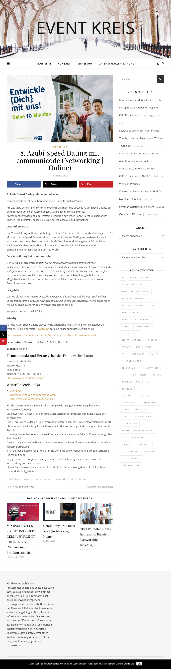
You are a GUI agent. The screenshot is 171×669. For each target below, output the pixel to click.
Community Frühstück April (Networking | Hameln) (59, 531)
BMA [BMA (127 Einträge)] (152, 305)
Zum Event (16, 390)
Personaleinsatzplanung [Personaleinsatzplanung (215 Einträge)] (138, 430)
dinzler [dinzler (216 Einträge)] (153, 340)
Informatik (60, 478)
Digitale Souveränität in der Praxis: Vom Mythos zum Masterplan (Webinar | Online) (141, 138)
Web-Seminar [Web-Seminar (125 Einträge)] (130, 451)
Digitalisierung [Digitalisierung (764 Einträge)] (132, 340)
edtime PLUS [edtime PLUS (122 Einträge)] (143, 347)
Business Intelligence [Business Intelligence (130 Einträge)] (136, 319)
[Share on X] (60, 184)
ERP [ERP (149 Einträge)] (124, 354)
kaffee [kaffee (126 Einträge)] (157, 375)
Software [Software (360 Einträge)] (144, 444)
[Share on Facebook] (24, 184)
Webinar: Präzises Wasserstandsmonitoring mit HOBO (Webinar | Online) (140, 191)
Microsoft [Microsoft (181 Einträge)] (142, 409)
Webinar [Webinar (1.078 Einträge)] (149, 451)
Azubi (27, 478)
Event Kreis (85, 27)
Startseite (44, 63)
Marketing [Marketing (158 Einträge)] (151, 402)
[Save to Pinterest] (96, 184)
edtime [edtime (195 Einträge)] (126, 347)
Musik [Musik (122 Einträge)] (125, 416)
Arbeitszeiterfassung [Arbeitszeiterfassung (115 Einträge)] (135, 291)
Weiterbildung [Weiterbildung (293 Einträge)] (131, 458)
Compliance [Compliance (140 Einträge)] (143, 326)
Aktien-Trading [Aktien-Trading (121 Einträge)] (140, 277)
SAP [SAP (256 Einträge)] (124, 437)
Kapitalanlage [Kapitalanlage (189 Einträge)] (131, 382)
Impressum (84, 63)
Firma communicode (23, 486)
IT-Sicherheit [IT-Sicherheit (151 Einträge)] (138, 375)
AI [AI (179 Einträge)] (123, 277)
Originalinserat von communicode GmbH (33, 394)
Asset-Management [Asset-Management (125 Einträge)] (134, 298)
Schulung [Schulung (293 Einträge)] (138, 437)
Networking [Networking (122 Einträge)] (129, 423)
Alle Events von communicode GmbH (31, 398)
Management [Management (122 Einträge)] (130, 402)
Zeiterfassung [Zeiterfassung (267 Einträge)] (131, 465)
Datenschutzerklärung (117, 63)
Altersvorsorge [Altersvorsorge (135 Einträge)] (132, 284)
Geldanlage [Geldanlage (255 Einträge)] (129, 368)
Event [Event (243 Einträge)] (154, 354)
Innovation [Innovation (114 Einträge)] (150, 368)
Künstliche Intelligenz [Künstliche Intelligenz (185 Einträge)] (137, 395)
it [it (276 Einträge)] (123, 375)
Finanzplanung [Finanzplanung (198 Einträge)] (132, 361)
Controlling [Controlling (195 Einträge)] (130, 333)
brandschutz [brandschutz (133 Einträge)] (130, 312)
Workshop (60, 147)
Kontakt (64, 63)
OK (139, 663)
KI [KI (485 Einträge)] (147, 382)
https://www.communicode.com (25, 378)
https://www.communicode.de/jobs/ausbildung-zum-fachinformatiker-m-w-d (51, 335)
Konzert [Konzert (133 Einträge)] (127, 389)
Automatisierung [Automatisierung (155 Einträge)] (133, 305)
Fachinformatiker (43, 478)
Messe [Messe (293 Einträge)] (125, 409)
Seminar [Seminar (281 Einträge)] (127, 444)
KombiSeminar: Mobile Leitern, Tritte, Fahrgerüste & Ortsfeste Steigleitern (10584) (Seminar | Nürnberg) (140, 107)
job (71, 478)
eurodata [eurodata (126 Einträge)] (138, 354)
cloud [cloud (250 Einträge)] (126, 326)
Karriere (82, 478)
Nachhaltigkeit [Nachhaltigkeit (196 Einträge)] (145, 416)
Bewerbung (43, 328)
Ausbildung (14, 478)
